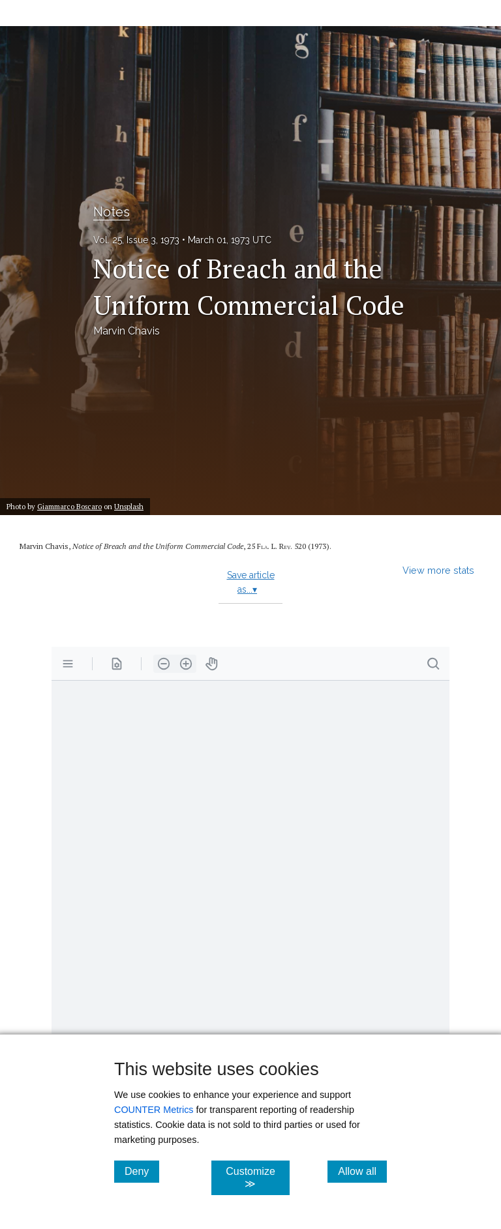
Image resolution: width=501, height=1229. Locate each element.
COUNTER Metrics (154, 1109)
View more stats (438, 570)
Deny (142, 1171)
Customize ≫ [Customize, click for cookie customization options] (257, 1177)
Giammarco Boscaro (69, 506)
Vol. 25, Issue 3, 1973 (136, 240)
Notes (111, 212)
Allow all (362, 1171)
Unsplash (129, 506)
